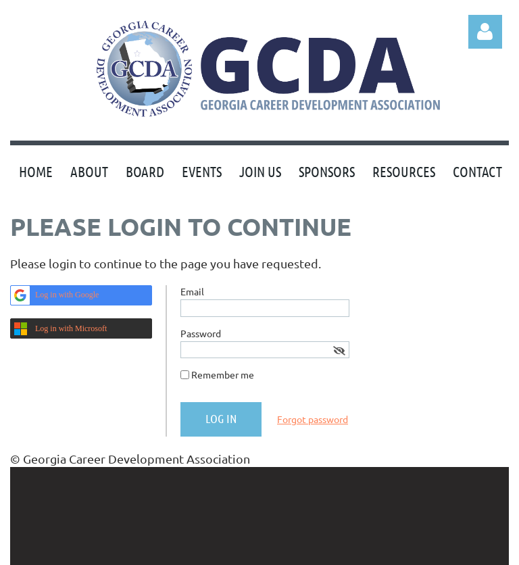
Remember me (222, 374)
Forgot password (312, 419)
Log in (485, 32)
